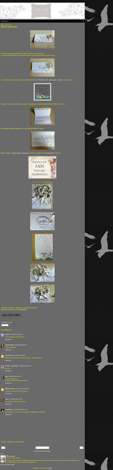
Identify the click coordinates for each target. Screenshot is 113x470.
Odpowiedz (8, 339)
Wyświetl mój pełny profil (7, 464)
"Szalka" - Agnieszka (11, 366)
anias (6, 399)
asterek (7, 334)
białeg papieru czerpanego (20, 153)
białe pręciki (50, 153)
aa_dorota (12, 456)
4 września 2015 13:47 (16, 334)
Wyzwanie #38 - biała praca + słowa (50, 80)
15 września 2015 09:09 (22, 388)
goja (6, 376)
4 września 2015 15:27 (19, 355)
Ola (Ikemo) (8, 409)
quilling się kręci (10, 388)
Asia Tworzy (8, 355)
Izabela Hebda (9, 345)
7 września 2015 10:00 (24, 366)
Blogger (50, 468)
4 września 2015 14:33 (20, 345)
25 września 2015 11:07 (15, 399)
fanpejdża (23, 309)
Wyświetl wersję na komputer (42, 451)
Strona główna (42, 447)
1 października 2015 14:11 (20, 409)
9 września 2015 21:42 (14, 376)
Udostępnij (5, 325)
